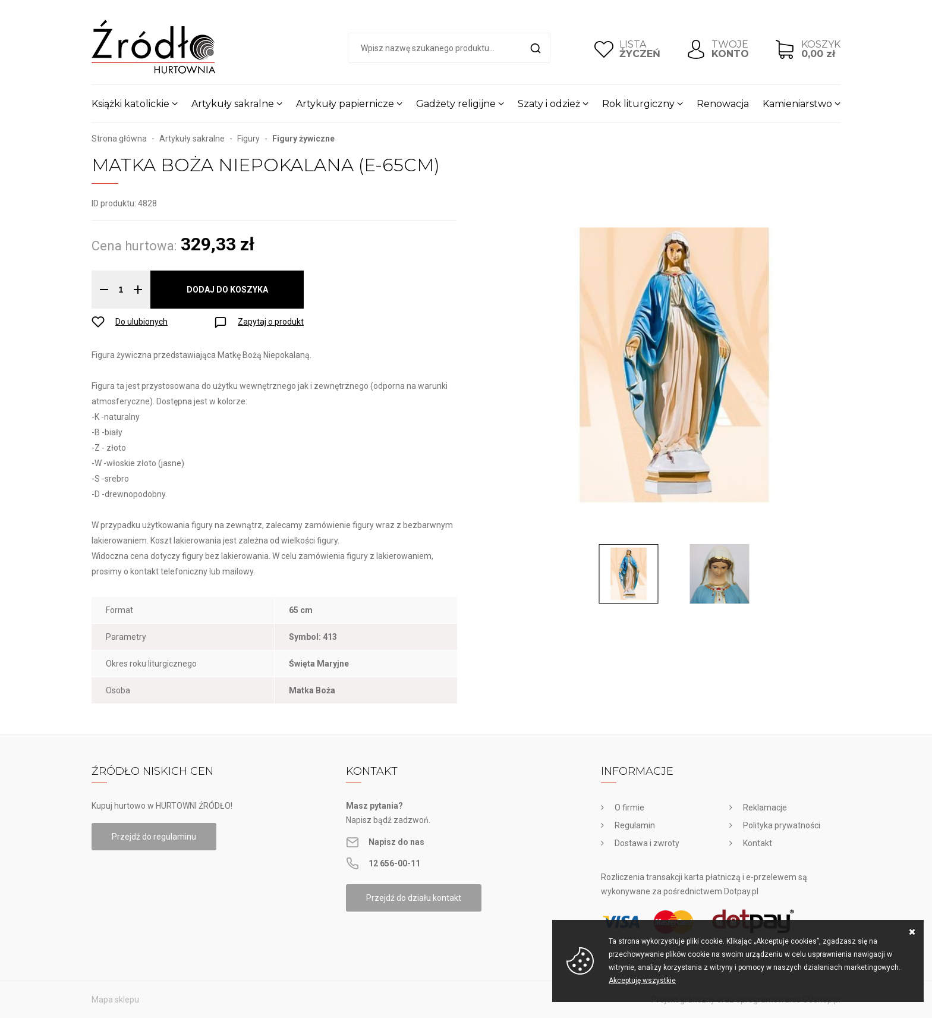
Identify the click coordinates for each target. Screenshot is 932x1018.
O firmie (629, 807)
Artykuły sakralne (232, 103)
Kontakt (757, 843)
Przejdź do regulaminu (154, 836)
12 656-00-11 (394, 863)
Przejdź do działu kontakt (413, 898)
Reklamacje (765, 807)
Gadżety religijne (456, 103)
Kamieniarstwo (797, 103)
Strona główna (119, 138)
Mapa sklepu (115, 999)
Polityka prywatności (781, 825)
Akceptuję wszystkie (642, 980)
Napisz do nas (396, 842)
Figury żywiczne (303, 138)
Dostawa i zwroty (647, 843)
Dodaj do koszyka (227, 289)
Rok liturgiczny (638, 103)
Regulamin (635, 825)
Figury (248, 138)
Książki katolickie (130, 103)
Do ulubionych (141, 321)
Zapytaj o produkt (271, 321)
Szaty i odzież (549, 103)
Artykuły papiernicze (345, 103)
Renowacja (723, 103)
